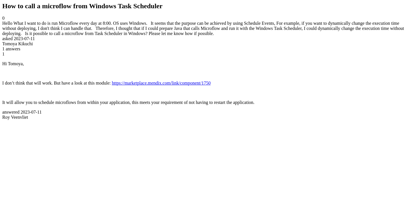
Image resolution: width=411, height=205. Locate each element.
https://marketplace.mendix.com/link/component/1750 (161, 83)
